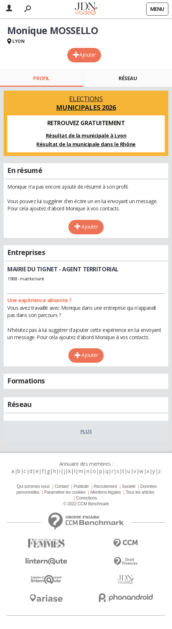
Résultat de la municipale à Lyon (86, 135)
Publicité (81, 486)
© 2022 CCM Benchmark (86, 503)
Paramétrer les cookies (64, 492)
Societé (128, 486)
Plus (86, 431)
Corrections (86, 498)
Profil (41, 78)
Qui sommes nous (33, 486)
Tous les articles (140, 492)
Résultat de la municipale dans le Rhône (86, 144)
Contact (61, 486)
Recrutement (105, 486)
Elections (86, 103)
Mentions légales (106, 492)
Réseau (128, 78)
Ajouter (87, 54)
